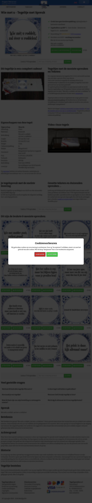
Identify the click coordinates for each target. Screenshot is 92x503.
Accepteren (52, 254)
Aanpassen (40, 254)
